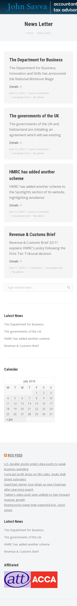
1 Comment (35, 268)
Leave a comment (38, 93)
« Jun (9, 419)
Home (29, 33)
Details (13, 87)
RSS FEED (15, 455)
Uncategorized (21, 97)
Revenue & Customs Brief (32, 234)
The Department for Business (36, 59)
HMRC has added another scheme (32, 175)
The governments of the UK (34, 115)
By (38, 97)
